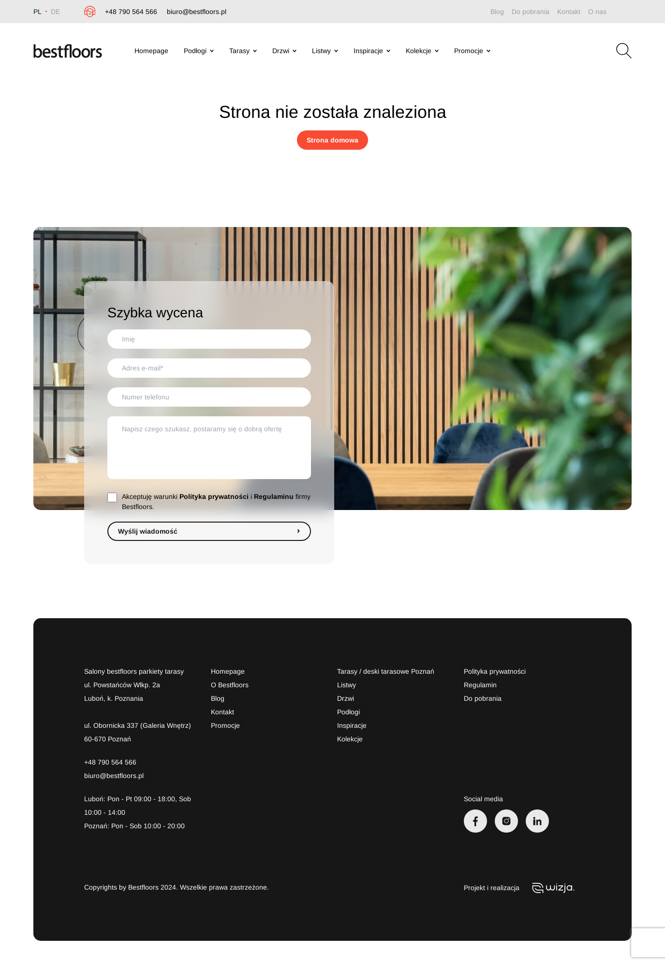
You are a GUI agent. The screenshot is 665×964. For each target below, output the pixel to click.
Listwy (325, 51)
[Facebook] (475, 821)
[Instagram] (506, 821)
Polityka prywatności (214, 496)
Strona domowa (332, 140)
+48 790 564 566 (131, 11)
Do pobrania (530, 11)
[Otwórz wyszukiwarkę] (624, 50)
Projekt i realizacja (520, 888)
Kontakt (568, 11)
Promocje (472, 51)
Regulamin (480, 685)
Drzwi (284, 51)
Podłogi (199, 51)
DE (55, 11)
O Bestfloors (230, 685)
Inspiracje (372, 51)
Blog (497, 11)
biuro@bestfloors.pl (196, 11)
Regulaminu (274, 496)
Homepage (151, 51)
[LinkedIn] (537, 821)
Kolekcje (422, 51)
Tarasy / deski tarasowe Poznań (385, 671)
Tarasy (243, 51)
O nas (597, 11)
